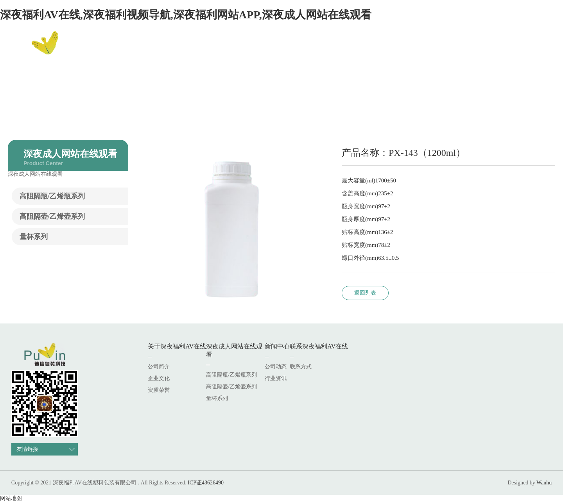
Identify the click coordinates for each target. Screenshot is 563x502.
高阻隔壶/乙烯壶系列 (52, 216)
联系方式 (301, 367)
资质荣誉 (159, 390)
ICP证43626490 (206, 483)
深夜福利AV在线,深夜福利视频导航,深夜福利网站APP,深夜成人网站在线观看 (185, 15)
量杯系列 (34, 237)
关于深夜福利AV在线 (283, 48)
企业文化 (159, 378)
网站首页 (225, 48)
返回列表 (365, 293)
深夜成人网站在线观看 (360, 48)
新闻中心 (420, 48)
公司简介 (159, 367)
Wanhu (544, 483)
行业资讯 (276, 378)
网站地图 (11, 498)
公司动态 (276, 367)
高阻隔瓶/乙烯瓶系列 (52, 196)
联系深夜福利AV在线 (478, 48)
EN (540, 49)
